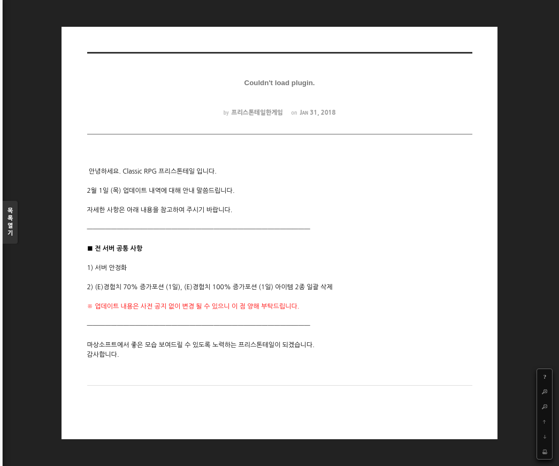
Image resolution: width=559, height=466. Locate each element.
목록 (10, 222)
